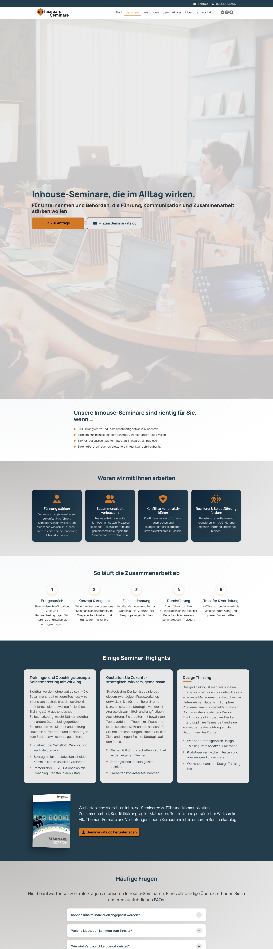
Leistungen (151, 12)
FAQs (159, 899)
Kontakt (203, 4)
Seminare (132, 12)
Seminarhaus (172, 12)
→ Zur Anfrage (58, 223)
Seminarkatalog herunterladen (109, 832)
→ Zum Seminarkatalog (114, 223)
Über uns (191, 12)
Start (118, 12)
